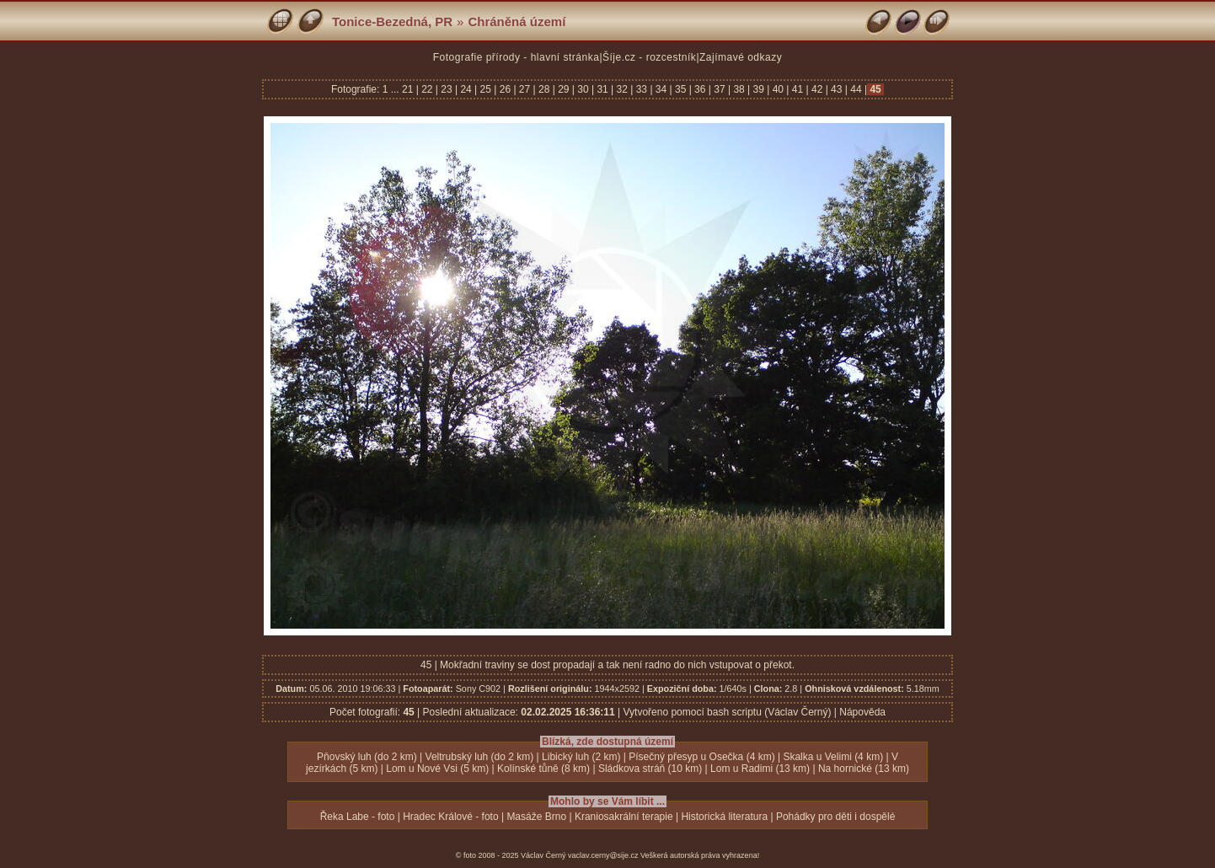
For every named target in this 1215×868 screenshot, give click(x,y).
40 (777, 89)
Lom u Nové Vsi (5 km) (437, 768)
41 (797, 89)
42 (817, 89)
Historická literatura (724, 816)
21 (409, 89)
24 (466, 89)
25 (485, 89)
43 (836, 89)
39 (758, 89)
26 (504, 89)
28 (544, 89)
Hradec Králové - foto (450, 816)
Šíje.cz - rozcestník (649, 57)
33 (641, 89)
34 (661, 89)
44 (856, 89)
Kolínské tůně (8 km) (543, 768)
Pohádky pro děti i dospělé (835, 816)
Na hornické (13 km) (863, 768)
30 (583, 89)
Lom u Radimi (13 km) (760, 768)
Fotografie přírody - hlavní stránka (516, 57)
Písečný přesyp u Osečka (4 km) (701, 757)
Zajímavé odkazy (740, 57)
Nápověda (862, 712)
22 (427, 89)
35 (680, 89)
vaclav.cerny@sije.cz (603, 855)
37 (719, 89)
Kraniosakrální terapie (624, 816)
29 (563, 89)
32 (621, 89)
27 (525, 89)
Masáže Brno (536, 816)
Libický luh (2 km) (581, 757)
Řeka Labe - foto (357, 816)
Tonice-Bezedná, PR (392, 21)
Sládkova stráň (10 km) (650, 768)
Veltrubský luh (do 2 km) (480, 757)
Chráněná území (516, 21)
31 (602, 89)
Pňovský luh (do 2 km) (367, 757)
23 (446, 89)
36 (700, 89)
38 (739, 89)
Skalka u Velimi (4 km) (833, 757)
